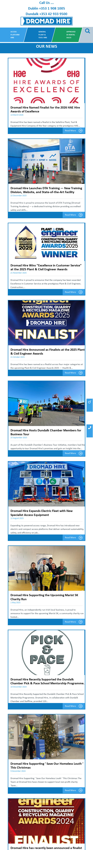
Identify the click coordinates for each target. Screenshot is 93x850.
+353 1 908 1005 (52, 8)
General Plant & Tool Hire (42, 34)
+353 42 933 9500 (53, 13)
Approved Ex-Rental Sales (70, 34)
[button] (90, 405)
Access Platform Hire (15, 34)
